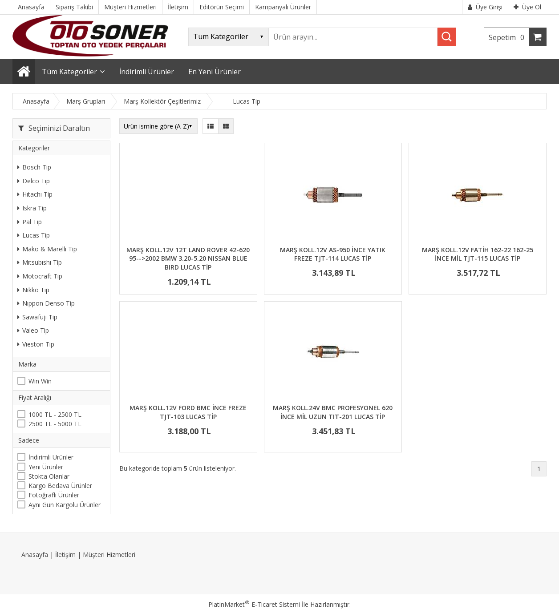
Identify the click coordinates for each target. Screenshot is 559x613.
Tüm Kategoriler (69, 72)
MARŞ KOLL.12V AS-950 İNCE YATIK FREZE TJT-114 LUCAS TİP (332, 254)
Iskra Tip (32, 208)
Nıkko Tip (33, 290)
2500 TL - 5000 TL (54, 423)
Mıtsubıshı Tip (39, 262)
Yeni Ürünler (45, 467)
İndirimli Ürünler (50, 457)
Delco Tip (33, 181)
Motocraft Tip (39, 276)
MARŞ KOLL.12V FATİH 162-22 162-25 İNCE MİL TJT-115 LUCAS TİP (477, 254)
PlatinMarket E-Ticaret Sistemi (254, 604)
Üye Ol (527, 7)
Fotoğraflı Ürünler (53, 495)
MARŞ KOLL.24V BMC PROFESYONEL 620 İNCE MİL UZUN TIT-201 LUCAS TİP (333, 412)
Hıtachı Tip (35, 194)
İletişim (65, 554)
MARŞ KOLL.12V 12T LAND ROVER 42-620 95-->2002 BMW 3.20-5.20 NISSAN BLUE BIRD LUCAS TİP (188, 258)
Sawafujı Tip (37, 317)
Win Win (40, 381)
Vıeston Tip (35, 344)
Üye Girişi (485, 7)
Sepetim (509, 37)
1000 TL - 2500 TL (54, 414)
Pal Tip (29, 222)
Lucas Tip (33, 235)
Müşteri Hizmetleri (109, 554)
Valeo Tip (33, 330)
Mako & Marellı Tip (47, 249)
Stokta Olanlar (48, 476)
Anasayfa (34, 554)
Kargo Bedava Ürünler (60, 485)
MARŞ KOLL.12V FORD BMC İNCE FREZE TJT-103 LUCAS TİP (188, 412)
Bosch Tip (34, 167)
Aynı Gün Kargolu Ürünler (64, 504)
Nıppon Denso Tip (46, 303)
